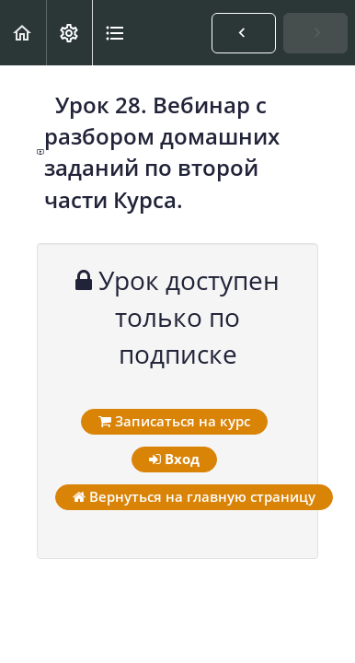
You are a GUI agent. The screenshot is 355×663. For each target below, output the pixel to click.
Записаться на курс (174, 421)
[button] (23, 32)
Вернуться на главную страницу (194, 496)
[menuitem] (69, 32)
